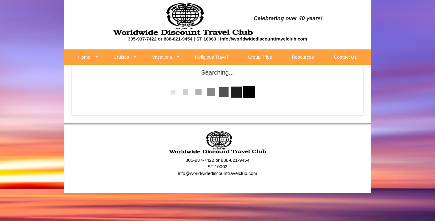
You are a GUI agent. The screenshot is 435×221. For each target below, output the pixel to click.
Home (84, 57)
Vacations (162, 57)
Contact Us (345, 57)
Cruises (121, 57)
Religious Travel (211, 57)
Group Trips (260, 57)
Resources (303, 57)
